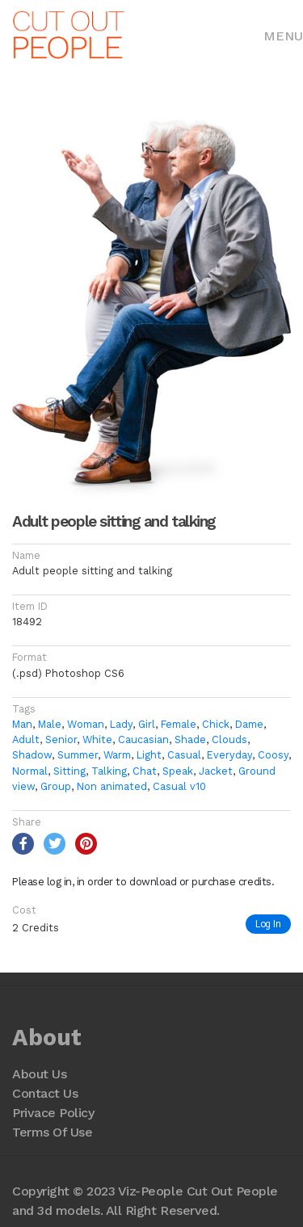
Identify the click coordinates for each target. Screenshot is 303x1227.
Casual (184, 755)
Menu (283, 36)
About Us (39, 1074)
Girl (146, 724)
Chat (145, 771)
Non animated (112, 786)
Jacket (216, 771)
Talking (109, 771)
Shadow (32, 755)
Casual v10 (179, 786)
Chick (215, 724)
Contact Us (45, 1093)
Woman (85, 724)
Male (49, 724)
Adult (26, 739)
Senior (61, 739)
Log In (268, 924)
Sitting (69, 771)
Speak (177, 771)
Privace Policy (53, 1112)
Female (178, 724)
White (97, 739)
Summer (77, 755)
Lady (121, 724)
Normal (30, 771)
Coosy (273, 755)
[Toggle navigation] (283, 35)
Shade (190, 739)
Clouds (229, 739)
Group (55, 786)
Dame (249, 724)
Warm (117, 755)
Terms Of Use (52, 1132)
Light (149, 755)
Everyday (229, 755)
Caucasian (143, 739)
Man (22, 724)
